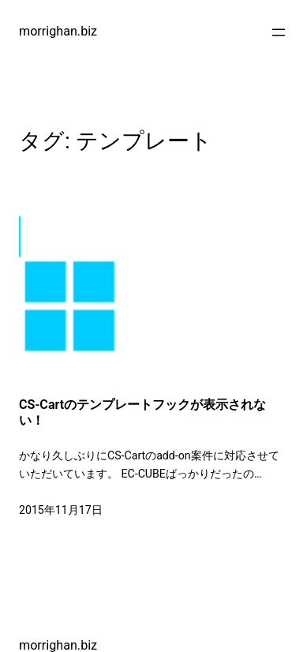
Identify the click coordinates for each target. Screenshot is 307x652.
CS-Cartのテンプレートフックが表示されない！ (142, 412)
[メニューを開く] (278, 32)
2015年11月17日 (61, 510)
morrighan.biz (58, 31)
